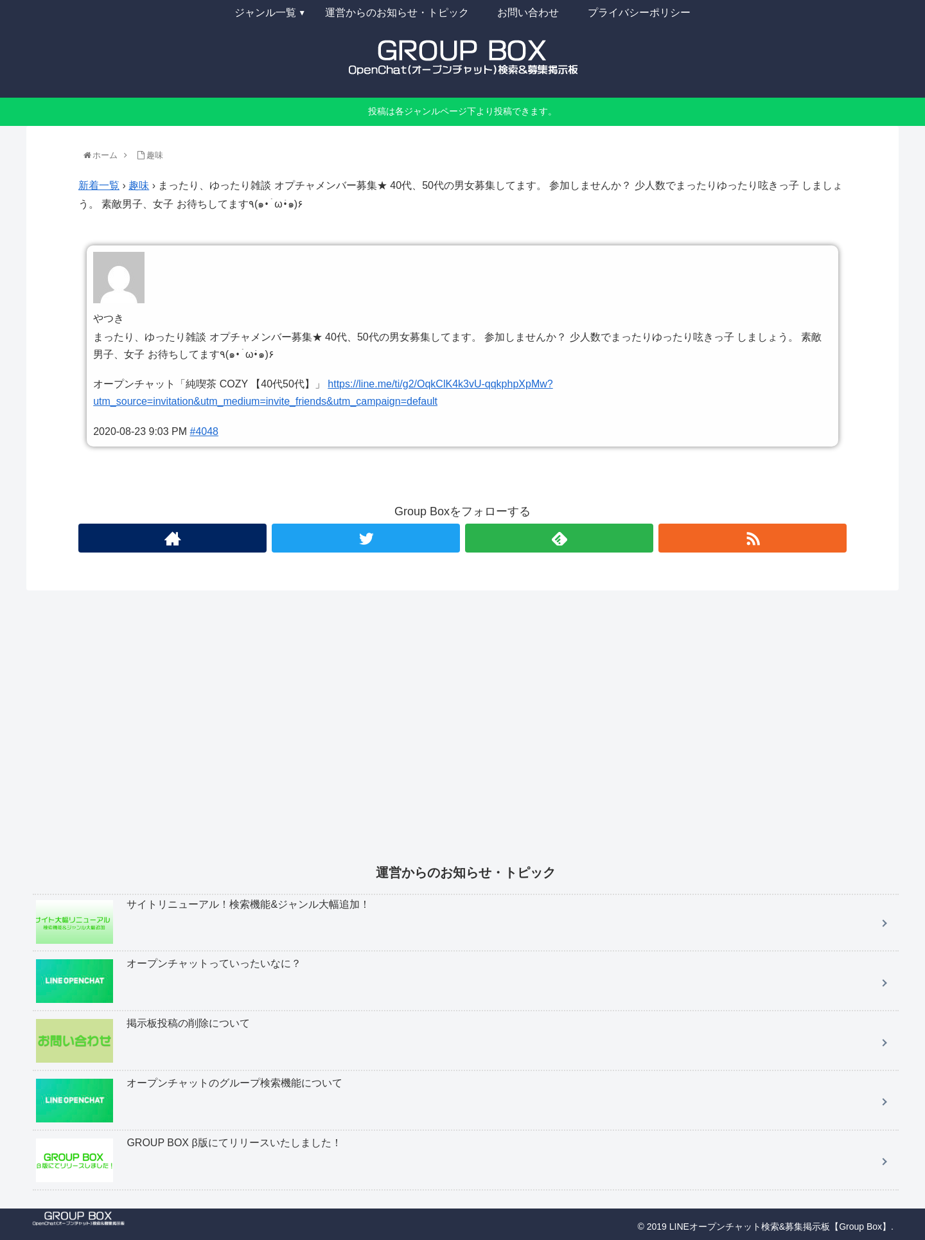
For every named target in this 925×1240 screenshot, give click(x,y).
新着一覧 (98, 185)
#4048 (204, 431)
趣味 (138, 185)
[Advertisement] (418, 736)
